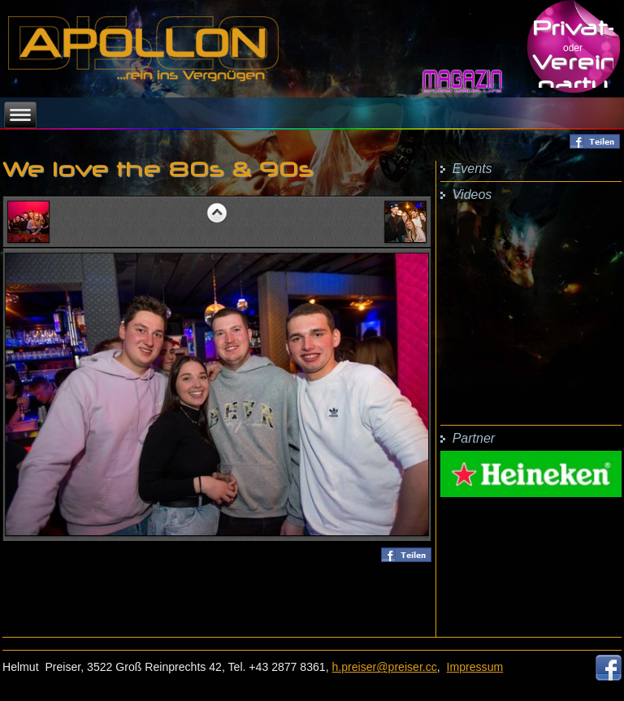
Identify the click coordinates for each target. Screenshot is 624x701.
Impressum (475, 666)
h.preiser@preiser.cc (384, 666)
